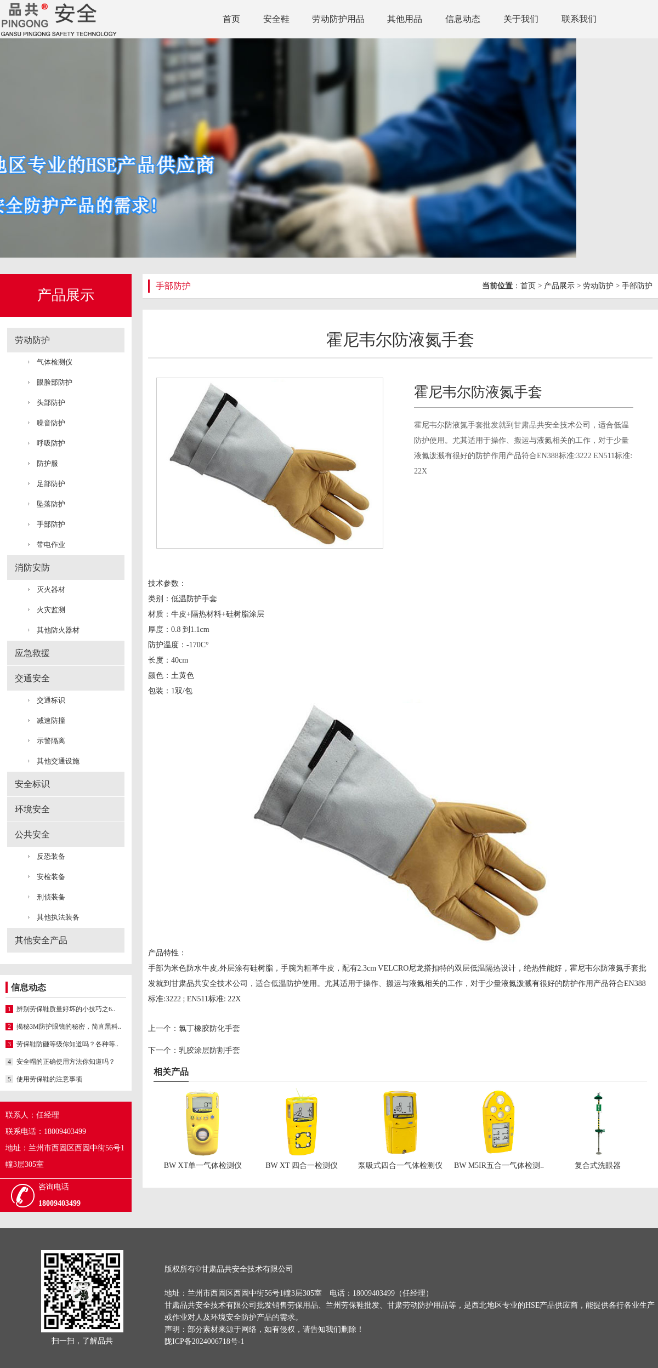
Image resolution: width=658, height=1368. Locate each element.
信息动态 (462, 19)
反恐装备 (51, 856)
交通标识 (51, 700)
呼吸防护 (51, 443)
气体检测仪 (54, 362)
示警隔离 (51, 741)
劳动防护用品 (338, 19)
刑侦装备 (51, 897)
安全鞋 (276, 19)
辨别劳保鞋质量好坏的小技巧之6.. (60, 1009)
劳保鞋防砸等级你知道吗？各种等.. (61, 1044)
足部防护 (51, 484)
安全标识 (32, 784)
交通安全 (32, 678)
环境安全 (32, 809)
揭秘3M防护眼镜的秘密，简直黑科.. (63, 1026)
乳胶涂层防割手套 (209, 1050)
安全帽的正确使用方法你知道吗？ (60, 1061)
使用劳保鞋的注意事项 (43, 1079)
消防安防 (32, 567)
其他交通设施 (58, 761)
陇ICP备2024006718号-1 (204, 1341)
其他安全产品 (41, 940)
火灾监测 (51, 610)
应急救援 (32, 653)
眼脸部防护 (54, 382)
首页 (231, 19)
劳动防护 (32, 340)
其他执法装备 (58, 917)
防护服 (47, 463)
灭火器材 (51, 589)
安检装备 (51, 877)
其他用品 (404, 19)
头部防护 (51, 402)
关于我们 (520, 19)
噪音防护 (51, 423)
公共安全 (32, 834)
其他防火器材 (58, 630)
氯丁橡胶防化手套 (209, 1028)
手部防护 (51, 524)
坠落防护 (51, 504)
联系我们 (579, 19)
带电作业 (51, 544)
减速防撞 (51, 720)
